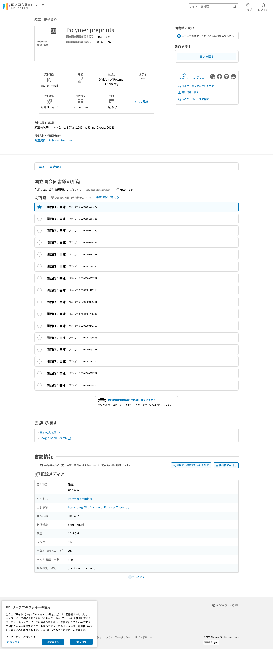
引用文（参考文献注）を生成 (196, 86)
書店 (41, 166)
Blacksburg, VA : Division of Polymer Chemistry (98, 507)
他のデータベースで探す (193, 99)
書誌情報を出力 (188, 92)
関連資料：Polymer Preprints (53, 140)
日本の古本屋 (50, 432)
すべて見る (141, 101)
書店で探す (207, 56)
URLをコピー (198, 76)
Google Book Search (55, 438)
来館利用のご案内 (108, 197)
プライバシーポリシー (118, 637)
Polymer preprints (80, 498)
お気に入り (184, 76)
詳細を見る (13, 641)
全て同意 (81, 641)
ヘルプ (248, 6)
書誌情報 (55, 166)
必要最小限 (53, 641)
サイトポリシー (143, 637)
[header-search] (213, 6)
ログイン (263, 6)
